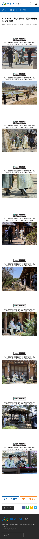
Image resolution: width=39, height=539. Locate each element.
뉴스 (11, 3)
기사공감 (32, 499)
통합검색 (31, 3)
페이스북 (23, 507)
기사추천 (14, 499)
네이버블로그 (27, 507)
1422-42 (4, 526)
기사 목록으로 (7, 508)
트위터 (35, 507)
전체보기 (4, 10)
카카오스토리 (31, 507)
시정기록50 (22, 10)
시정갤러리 (13, 10)
